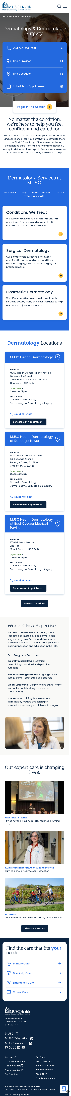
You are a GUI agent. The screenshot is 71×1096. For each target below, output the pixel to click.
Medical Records (44, 1061)
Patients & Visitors (45, 1065)
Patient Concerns (44, 1069)
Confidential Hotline (15, 1061)
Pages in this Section (34, 107)
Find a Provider (14, 1065)
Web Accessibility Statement (17, 1094)
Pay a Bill (42, 1074)
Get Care (40, 1057)
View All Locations (34, 603)
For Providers (11, 1074)
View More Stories (34, 928)
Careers (11, 1057)
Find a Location (14, 1070)
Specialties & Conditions (19, 16)
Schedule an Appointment (28, 421)
